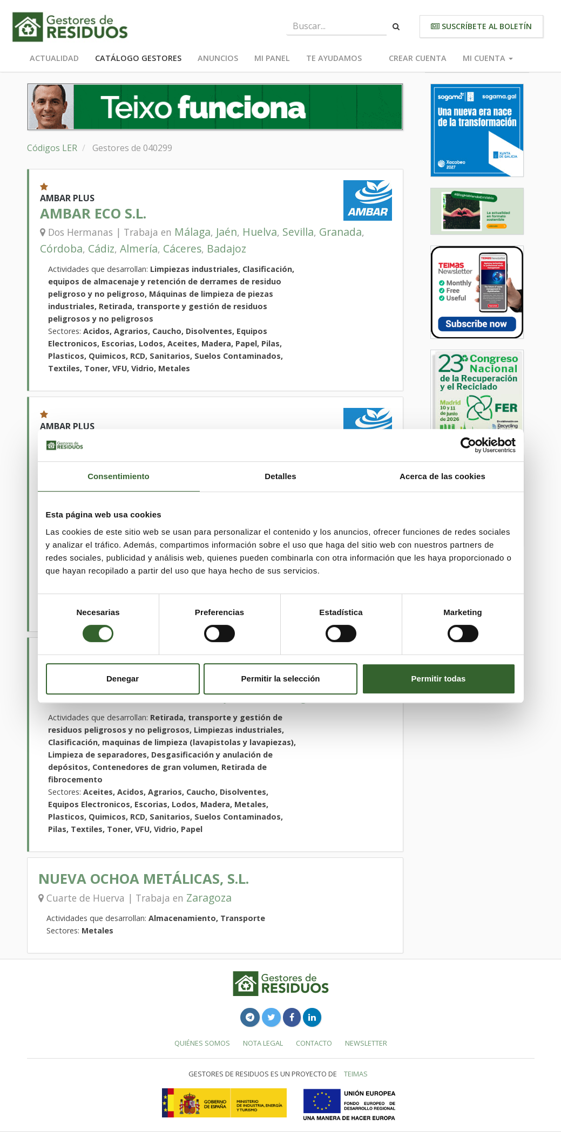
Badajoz (226, 248)
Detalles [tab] (280, 476)
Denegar (122, 678)
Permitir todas (438, 678)
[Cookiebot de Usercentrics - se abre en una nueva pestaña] (468, 445)
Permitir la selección (280, 678)
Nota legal (263, 1043)
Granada (340, 231)
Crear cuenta (418, 58)
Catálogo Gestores (138, 58)
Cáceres (182, 248)
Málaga (192, 231)
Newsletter (366, 1043)
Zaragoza (209, 897)
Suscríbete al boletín (481, 26)
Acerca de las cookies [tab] (442, 476)
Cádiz (101, 248)
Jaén (226, 231)
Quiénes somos (202, 1043)
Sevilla (298, 231)
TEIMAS (356, 1074)
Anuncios (218, 58)
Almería (139, 248)
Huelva (259, 231)
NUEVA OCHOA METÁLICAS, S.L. (143, 878)
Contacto (314, 1043)
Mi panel (272, 58)
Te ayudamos (334, 58)
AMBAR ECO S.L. (93, 213)
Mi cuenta (488, 58)
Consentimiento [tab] (118, 476)
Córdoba (61, 248)
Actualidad (54, 58)
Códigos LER (52, 148)
